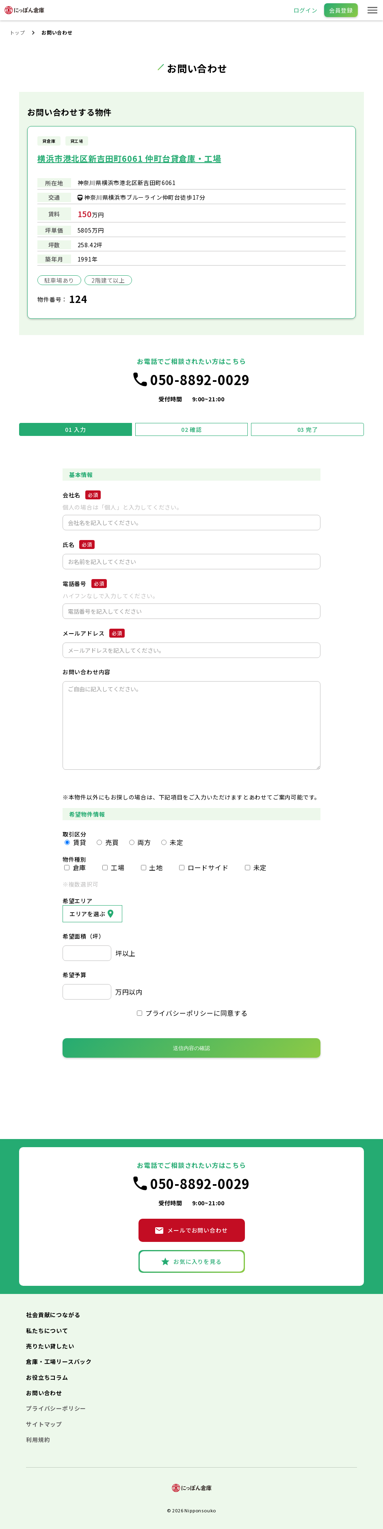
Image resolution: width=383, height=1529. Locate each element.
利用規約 (38, 1439)
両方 (140, 842)
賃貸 (76, 842)
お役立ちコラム (47, 1377)
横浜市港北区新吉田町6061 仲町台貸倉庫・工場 (129, 158)
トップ (17, 32)
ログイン (306, 10)
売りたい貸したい (50, 1346)
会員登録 (341, 10)
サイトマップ (44, 1424)
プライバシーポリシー (56, 1408)
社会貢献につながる (53, 1315)
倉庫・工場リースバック (59, 1361)
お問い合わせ (44, 1393)
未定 (172, 842)
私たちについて (47, 1330)
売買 (108, 842)
